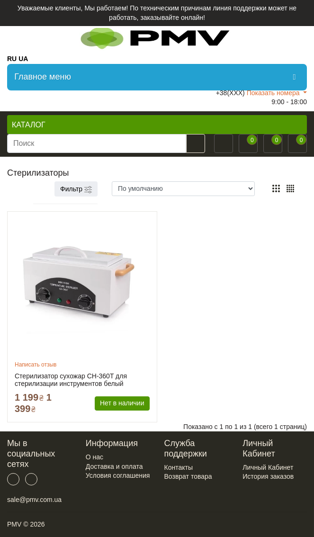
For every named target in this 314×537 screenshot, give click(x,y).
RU (12, 59)
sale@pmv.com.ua (34, 499)
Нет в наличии (122, 403)
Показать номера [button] (274, 93)
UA (23, 59)
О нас (94, 457)
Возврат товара (188, 476)
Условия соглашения (118, 475)
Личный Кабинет (267, 467)
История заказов (268, 476)
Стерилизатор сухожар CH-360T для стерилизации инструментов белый (71, 379)
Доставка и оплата (114, 466)
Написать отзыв (35, 364)
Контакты (178, 467)
